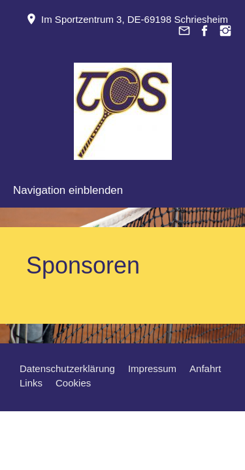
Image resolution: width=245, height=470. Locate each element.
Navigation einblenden (68, 190)
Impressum (152, 368)
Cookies (73, 382)
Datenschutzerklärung (67, 368)
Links (31, 382)
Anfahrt (205, 368)
